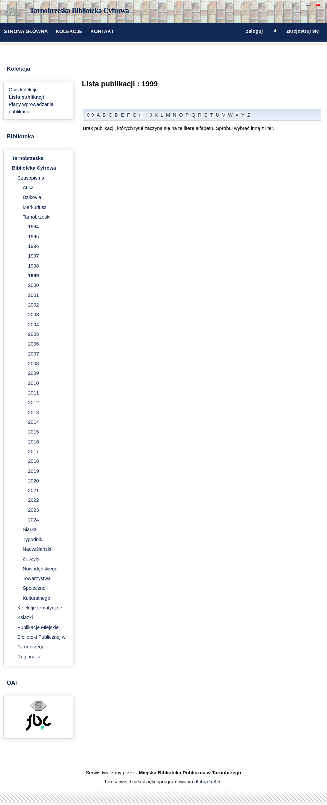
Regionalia (28, 656)
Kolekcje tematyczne (39, 607)
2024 (33, 519)
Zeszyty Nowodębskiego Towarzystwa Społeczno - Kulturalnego (40, 578)
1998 (33, 266)
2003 (33, 314)
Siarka (30, 529)
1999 (33, 275)
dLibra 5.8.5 (207, 781)
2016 (33, 441)
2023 (33, 510)
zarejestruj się (302, 31)
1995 (33, 236)
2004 (33, 324)
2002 (33, 305)
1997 (33, 256)
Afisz (28, 187)
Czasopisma (30, 178)
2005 (33, 334)
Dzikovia (32, 197)
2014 (33, 422)
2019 (33, 471)
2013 (33, 412)
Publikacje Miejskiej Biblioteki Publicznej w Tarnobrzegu (41, 637)
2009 (33, 373)
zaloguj (254, 31)
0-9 (90, 115)
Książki (25, 617)
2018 (33, 461)
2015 (33, 431)
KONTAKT (102, 31)
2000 (33, 285)
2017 (33, 451)
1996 (33, 246)
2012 (33, 402)
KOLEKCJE (69, 31)
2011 (33, 393)
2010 (33, 383)
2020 (33, 480)
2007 (33, 354)
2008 (33, 363)
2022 (33, 500)
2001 (33, 295)
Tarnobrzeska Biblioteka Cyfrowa (79, 10)
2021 (33, 490)
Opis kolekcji (22, 89)
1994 (33, 226)
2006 (33, 344)
